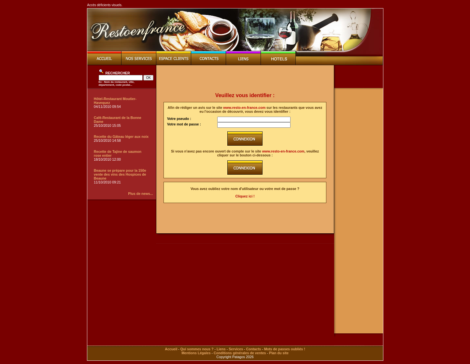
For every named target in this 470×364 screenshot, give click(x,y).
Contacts (253, 349)
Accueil (171, 349)
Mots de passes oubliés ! (284, 349)
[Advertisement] (245, 79)
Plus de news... (140, 194)
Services (236, 349)
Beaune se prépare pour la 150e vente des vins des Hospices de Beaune (120, 174)
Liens (221, 349)
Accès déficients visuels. (104, 5)
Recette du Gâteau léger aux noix (121, 136)
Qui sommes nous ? (197, 349)
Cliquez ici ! (244, 196)
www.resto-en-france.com (244, 107)
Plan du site (279, 353)
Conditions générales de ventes (240, 353)
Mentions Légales (195, 353)
